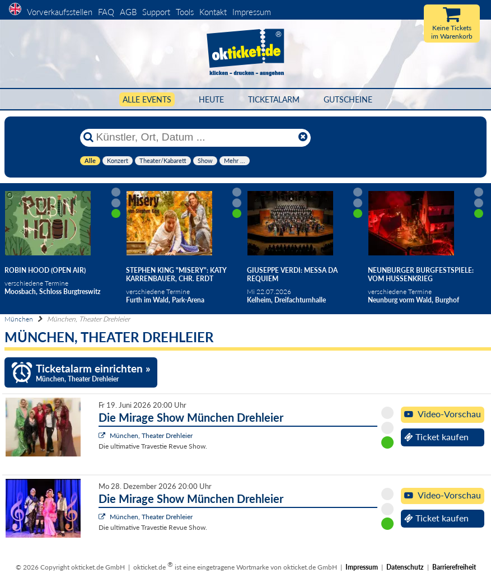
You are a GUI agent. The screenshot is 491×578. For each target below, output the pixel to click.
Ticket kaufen (436, 437)
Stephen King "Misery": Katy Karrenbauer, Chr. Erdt (176, 274)
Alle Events (147, 99)
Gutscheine (348, 99)
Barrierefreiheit (454, 567)
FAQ (106, 12)
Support (156, 12)
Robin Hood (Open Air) (45, 270)
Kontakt (213, 12)
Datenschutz (405, 567)
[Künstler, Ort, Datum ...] (194, 137)
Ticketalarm (274, 99)
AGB (128, 12)
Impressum (251, 12)
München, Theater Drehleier (151, 435)
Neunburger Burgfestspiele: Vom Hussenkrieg (421, 274)
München (18, 319)
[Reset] (303, 137)
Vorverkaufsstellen (59, 12)
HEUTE (211, 99)
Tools (185, 12)
